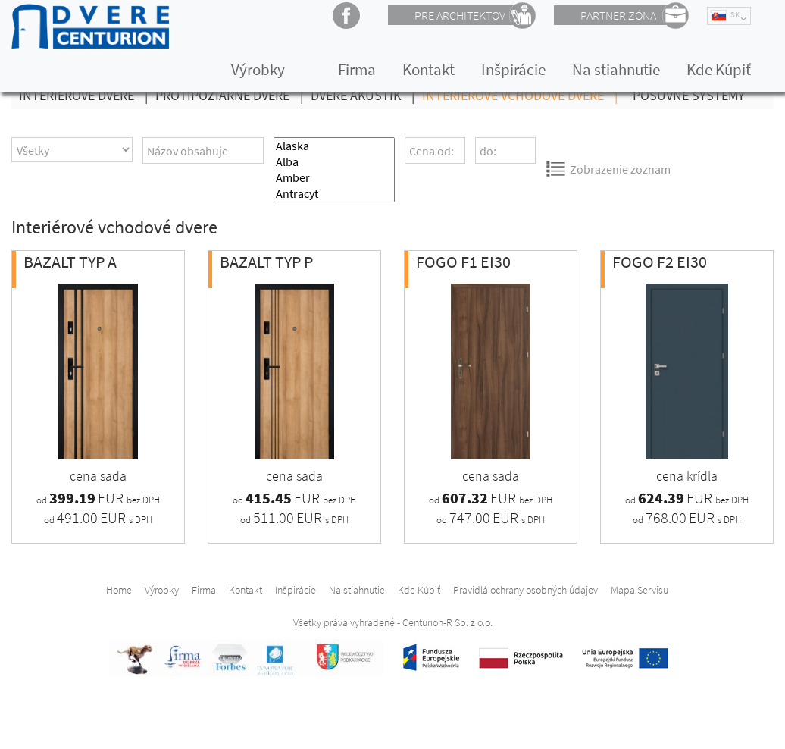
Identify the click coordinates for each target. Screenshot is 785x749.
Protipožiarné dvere (233, 95)
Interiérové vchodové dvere (523, 95)
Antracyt (334, 194)
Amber (334, 178)
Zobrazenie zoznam (608, 168)
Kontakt (428, 69)
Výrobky (258, 69)
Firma (357, 69)
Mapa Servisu (639, 590)
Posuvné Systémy (689, 95)
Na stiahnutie (616, 69)
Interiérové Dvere (87, 95)
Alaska (334, 146)
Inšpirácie (513, 69)
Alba (334, 162)
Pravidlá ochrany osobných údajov (525, 590)
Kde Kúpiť (718, 69)
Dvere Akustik (366, 95)
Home (119, 590)
